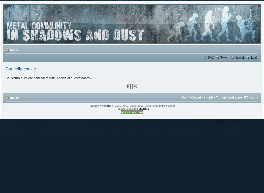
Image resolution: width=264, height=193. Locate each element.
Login (254, 57)
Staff (185, 97)
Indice (14, 50)
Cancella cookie (202, 97)
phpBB (108, 105)
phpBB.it (144, 108)
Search (225, 57)
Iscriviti (240, 57)
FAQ (211, 57)
